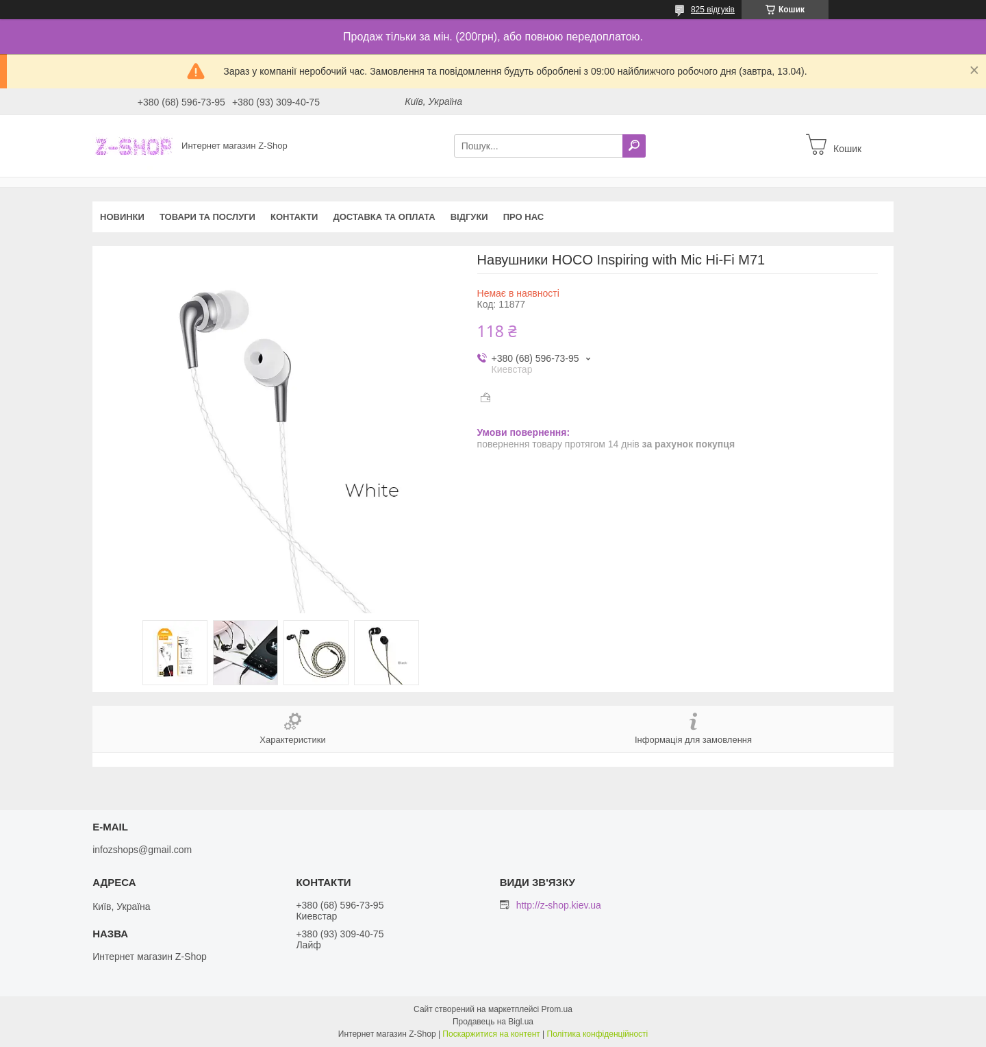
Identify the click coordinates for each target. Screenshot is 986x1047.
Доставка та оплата (384, 217)
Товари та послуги (207, 217)
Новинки (122, 217)
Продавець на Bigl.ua (493, 1021)
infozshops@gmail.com (142, 849)
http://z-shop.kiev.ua (558, 905)
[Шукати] (634, 146)
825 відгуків (713, 9)
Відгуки (469, 217)
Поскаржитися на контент (491, 1034)
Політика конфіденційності (597, 1034)
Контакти (294, 217)
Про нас (523, 217)
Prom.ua (557, 1009)
